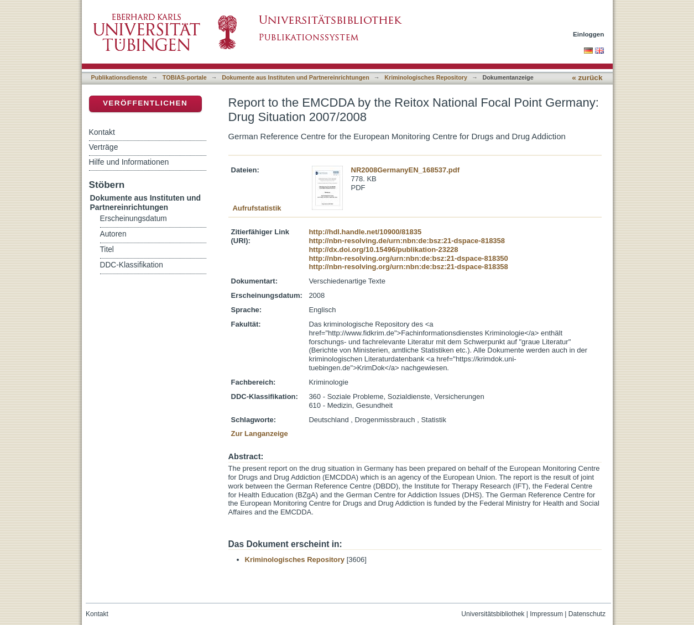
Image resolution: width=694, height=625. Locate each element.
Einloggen (588, 34)
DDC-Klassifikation (131, 265)
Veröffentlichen (145, 103)
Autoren (113, 234)
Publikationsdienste (119, 77)
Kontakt (102, 132)
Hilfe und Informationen (129, 161)
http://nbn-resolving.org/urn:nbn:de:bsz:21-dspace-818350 (408, 258)
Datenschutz (587, 614)
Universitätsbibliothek (492, 614)
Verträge (103, 147)
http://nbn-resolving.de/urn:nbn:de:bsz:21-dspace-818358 (407, 241)
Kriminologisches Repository (425, 77)
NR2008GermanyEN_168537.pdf (405, 170)
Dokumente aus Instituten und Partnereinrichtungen (295, 77)
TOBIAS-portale (185, 77)
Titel (107, 249)
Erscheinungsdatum (133, 218)
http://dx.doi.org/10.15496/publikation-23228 (383, 249)
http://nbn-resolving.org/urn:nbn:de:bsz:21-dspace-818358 (408, 266)
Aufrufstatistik (256, 208)
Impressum (546, 614)
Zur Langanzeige (259, 433)
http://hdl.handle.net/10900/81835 (365, 232)
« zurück (587, 77)
